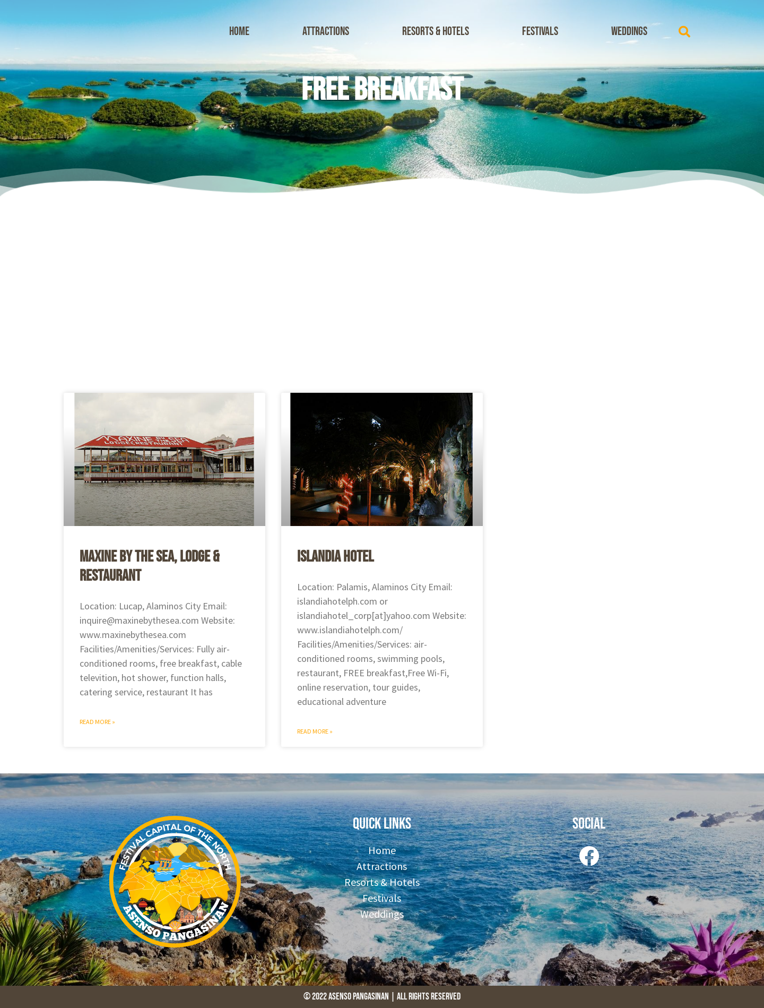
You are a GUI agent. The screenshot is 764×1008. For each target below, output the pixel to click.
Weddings (629, 31)
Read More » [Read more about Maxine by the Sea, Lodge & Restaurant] (97, 722)
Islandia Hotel (335, 556)
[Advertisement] (382, 292)
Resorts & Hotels (435, 31)
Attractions (325, 31)
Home (239, 31)
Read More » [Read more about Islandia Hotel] (315, 731)
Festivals (540, 31)
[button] (684, 31)
